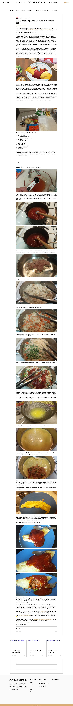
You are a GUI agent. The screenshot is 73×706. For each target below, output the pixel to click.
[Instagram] (4, 2)
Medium (25, 624)
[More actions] (56, 18)
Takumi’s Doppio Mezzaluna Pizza (16, 651)
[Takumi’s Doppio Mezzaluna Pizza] (18, 644)
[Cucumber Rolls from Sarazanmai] (55, 644)
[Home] (16, 2)
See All (61, 638)
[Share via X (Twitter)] (19, 628)
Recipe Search (32, 687)
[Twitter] (3, 2)
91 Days (17, 10)
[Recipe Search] (55, 2)
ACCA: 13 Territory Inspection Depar (27, 10)
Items (31, 691)
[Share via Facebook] (16, 628)
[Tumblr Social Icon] (43, 686)
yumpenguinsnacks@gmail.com (44, 683)
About (31, 684)
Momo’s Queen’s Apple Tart (35, 651)
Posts (31, 689)
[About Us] (20, 2)
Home (31, 682)
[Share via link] (24, 628)
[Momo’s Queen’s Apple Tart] (36, 644)
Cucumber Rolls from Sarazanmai (53, 651)
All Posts (12, 10)
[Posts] (24, 2)
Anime (17, 624)
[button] (61, 10)
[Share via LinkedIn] (21, 628)
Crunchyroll (21, 624)
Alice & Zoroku (54, 10)
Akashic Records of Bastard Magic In (42, 10)
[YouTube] (6, 2)
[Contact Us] (50, 2)
